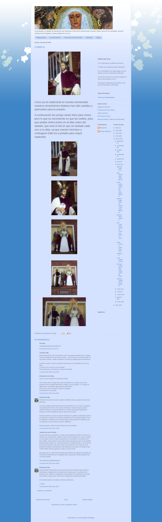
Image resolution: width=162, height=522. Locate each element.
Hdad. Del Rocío (103, 113)
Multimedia (89, 37)
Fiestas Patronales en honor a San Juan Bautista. (119, 205)
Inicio (66, 499)
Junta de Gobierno (55, 37)
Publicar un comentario (44, 490)
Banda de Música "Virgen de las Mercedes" (111, 119)
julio (118, 161)
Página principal (41, 37)
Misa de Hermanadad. (119, 217)
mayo (119, 289)
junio (119, 164)
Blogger (91, 518)
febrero (119, 297)
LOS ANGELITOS (119, 259)
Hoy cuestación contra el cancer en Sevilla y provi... (119, 231)
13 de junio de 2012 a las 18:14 (49, 486)
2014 (117, 133)
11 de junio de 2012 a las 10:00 (49, 372)
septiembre (120, 154)
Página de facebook (104, 107)
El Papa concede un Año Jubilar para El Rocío (119, 270)
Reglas (98, 37)
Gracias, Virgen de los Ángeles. (119, 282)
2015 (117, 130)
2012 (117, 139)
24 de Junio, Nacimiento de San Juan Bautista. (119, 189)
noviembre (120, 145)
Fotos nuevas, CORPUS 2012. (119, 247)
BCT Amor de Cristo (104, 116)
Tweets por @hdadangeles (106, 97)
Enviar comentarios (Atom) (68, 504)
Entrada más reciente (43, 499)
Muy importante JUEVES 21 (119, 176)
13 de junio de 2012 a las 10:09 (49, 463)
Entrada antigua (87, 499)
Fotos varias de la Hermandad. (73, 37)
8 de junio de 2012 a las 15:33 (48, 349)
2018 (117, 128)
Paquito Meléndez (105, 131)
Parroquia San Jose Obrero (106, 110)
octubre (119, 150)
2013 (117, 136)
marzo (119, 294)
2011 (117, 305)
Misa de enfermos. (119, 168)
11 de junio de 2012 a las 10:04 (49, 393)
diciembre (120, 141)
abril (118, 291)
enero (119, 301)
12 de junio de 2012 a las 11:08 (49, 428)
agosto (119, 159)
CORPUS (119, 254)
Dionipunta (43, 397)
